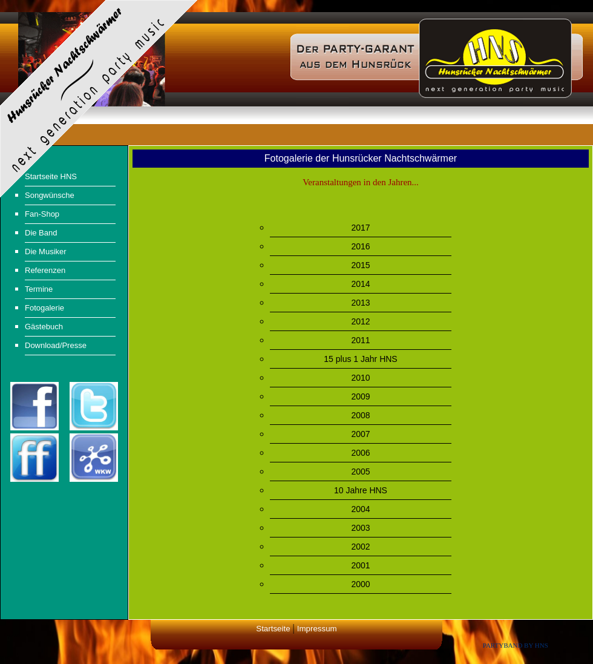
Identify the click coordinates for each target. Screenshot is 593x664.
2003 (360, 528)
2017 (360, 227)
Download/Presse (56, 345)
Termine (39, 289)
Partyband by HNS (515, 645)
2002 (360, 546)
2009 (360, 396)
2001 (360, 565)
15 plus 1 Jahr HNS (360, 359)
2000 (360, 584)
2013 (360, 302)
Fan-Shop (42, 214)
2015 (360, 265)
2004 (360, 509)
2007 (360, 434)
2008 (360, 415)
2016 (360, 246)
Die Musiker (46, 251)
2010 (360, 378)
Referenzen (45, 270)
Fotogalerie (44, 307)
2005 (360, 471)
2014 (360, 284)
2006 (360, 453)
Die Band (41, 232)
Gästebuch (44, 326)
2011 (360, 340)
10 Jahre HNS (360, 490)
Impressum (317, 628)
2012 (360, 321)
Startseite (273, 628)
